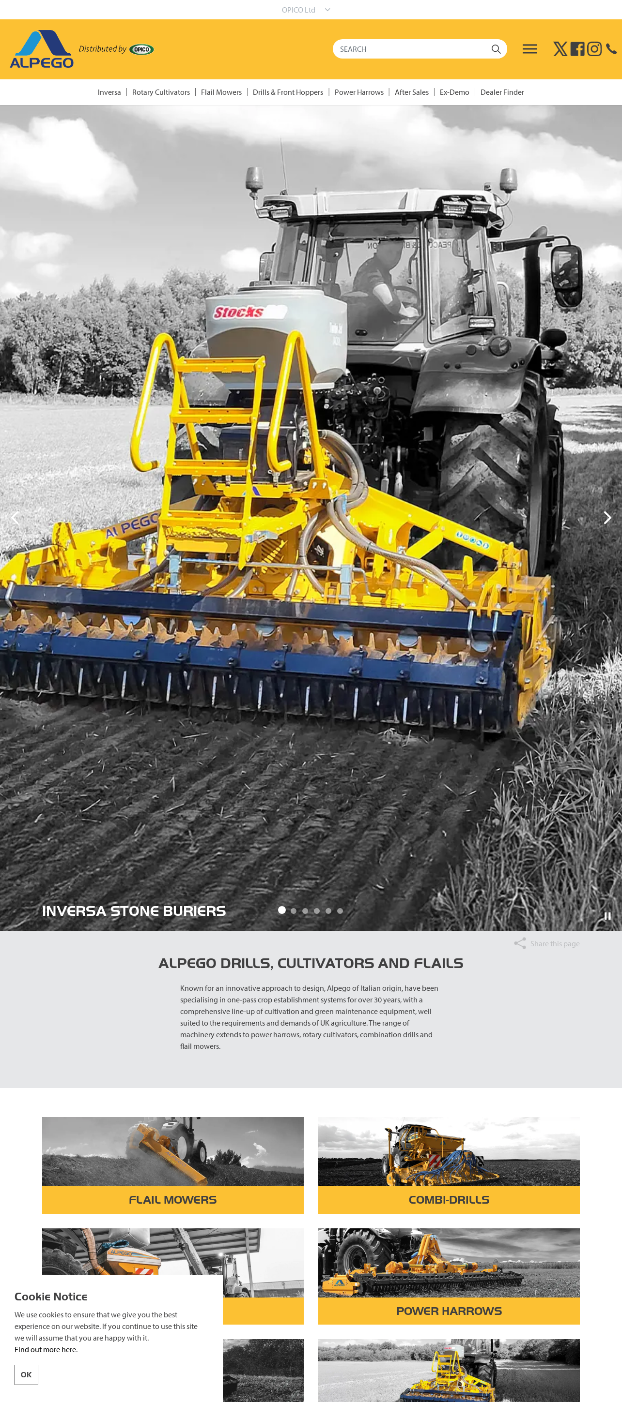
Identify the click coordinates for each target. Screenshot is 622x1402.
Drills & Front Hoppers (288, 92)
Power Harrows (359, 92)
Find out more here (45, 1349)
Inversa (109, 92)
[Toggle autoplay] (607, 916)
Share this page (555, 943)
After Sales (412, 92)
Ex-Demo (454, 92)
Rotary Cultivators (161, 92)
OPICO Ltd (298, 10)
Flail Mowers (221, 92)
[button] (496, 49)
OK (26, 1375)
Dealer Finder (502, 92)
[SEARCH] (420, 49)
